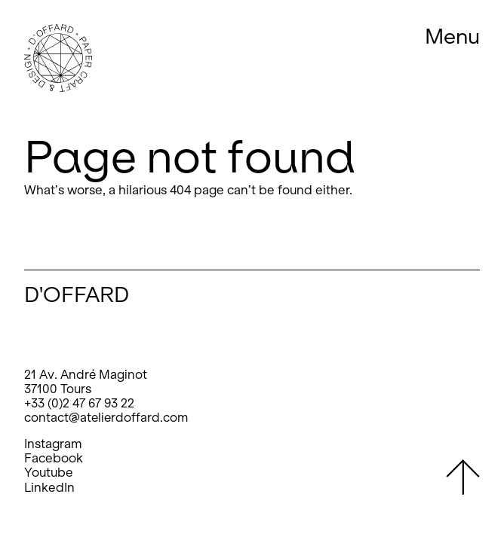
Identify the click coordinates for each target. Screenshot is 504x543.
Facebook (53, 458)
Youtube (48, 472)
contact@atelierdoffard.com (106, 417)
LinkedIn (49, 487)
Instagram (53, 444)
